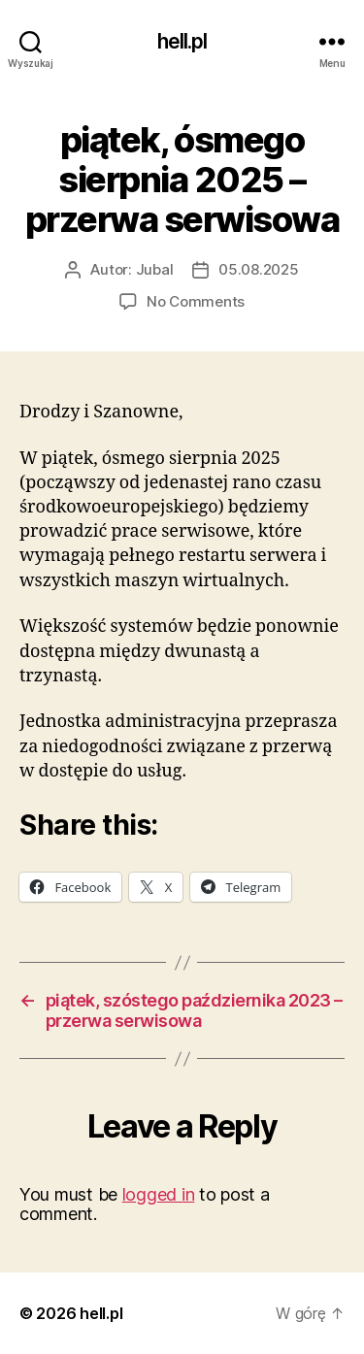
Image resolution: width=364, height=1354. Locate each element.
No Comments (196, 301)
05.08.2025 (258, 269)
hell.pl (182, 41)
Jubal (155, 269)
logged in (158, 1194)
